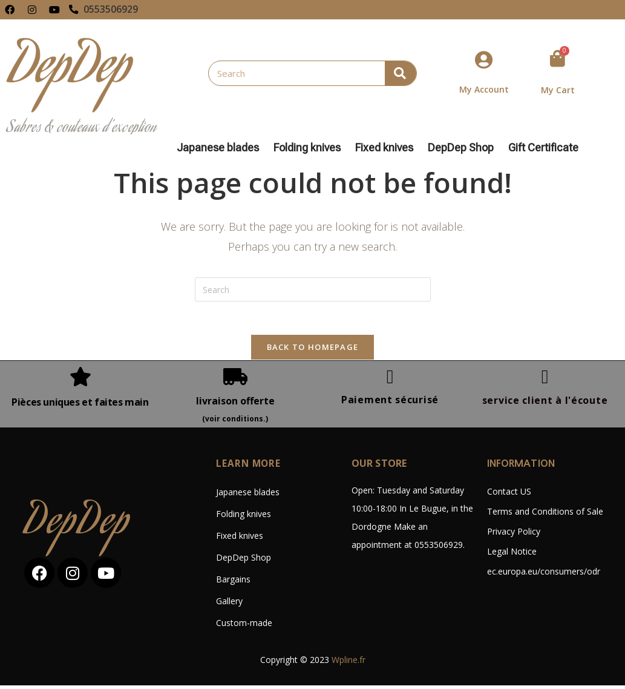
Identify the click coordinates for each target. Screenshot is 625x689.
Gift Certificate (543, 148)
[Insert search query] (313, 289)
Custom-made (244, 626)
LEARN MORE (249, 466)
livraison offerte (235, 404)
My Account (484, 89)
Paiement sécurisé (390, 403)
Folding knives (310, 148)
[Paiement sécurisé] (390, 380)
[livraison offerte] (235, 380)
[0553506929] (74, 10)
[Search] (400, 73)
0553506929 (111, 9)
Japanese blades (221, 148)
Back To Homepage (313, 350)
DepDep (77, 528)
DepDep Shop (464, 148)
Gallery (229, 604)
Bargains (233, 582)
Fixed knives (387, 148)
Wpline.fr (348, 663)
